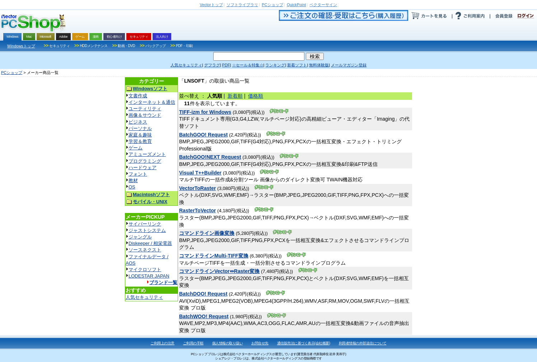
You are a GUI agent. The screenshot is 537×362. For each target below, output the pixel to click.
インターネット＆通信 (152, 102)
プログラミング (145, 161)
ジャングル (140, 237)
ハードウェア (143, 167)
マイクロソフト (145, 269)
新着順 (235, 96)
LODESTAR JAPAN (149, 276)
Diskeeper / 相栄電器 (150, 243)
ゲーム (136, 147)
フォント (138, 174)
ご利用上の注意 (162, 343)
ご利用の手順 (193, 343)
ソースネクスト (145, 249)
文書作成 (138, 95)
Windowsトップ (21, 46)
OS (132, 187)
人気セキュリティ (144, 297)
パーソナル (140, 128)
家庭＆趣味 (140, 135)
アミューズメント (147, 154)
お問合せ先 (259, 343)
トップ (211, 5)
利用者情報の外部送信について (363, 343)
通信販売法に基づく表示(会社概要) (303, 343)
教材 (133, 180)
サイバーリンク (145, 224)
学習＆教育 (140, 141)
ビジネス (138, 122)
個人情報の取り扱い (227, 343)
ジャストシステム (147, 230)
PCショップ (11, 72)
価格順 (255, 96)
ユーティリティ (145, 108)
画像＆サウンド (145, 115)
